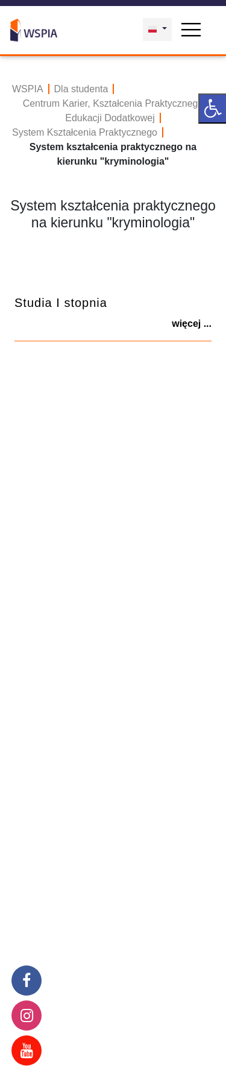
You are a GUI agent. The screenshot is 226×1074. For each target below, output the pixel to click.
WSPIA (27, 89)
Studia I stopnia (60, 302)
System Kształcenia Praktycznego (84, 132)
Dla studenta (81, 89)
